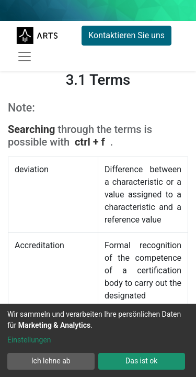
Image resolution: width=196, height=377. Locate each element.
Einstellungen (29, 340)
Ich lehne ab (51, 361)
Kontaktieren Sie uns (126, 35)
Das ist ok (141, 361)
